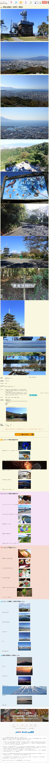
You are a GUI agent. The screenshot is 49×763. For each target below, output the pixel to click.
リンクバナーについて (33, 726)
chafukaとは (44, 2)
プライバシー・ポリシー (23, 726)
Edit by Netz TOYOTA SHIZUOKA (20, 728)
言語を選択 (36, 1)
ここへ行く (33, 395)
